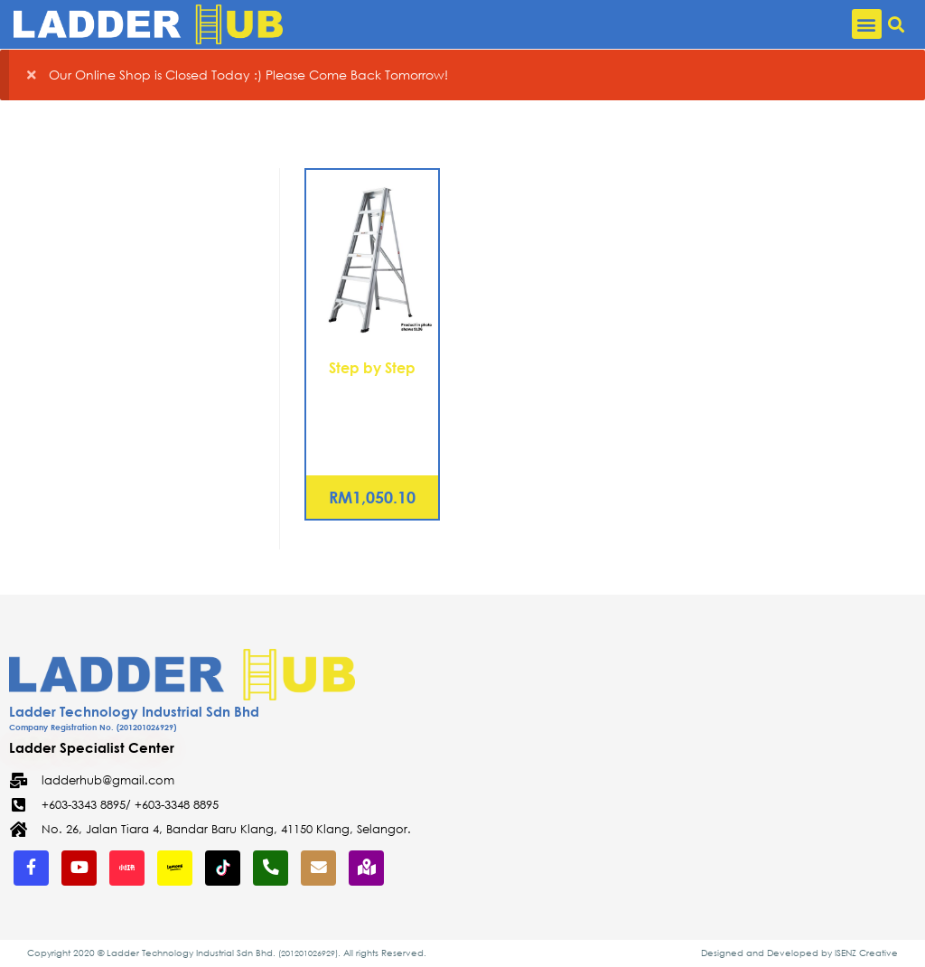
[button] (867, 24)
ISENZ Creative (866, 953)
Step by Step (372, 367)
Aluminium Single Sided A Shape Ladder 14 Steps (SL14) (372, 410)
